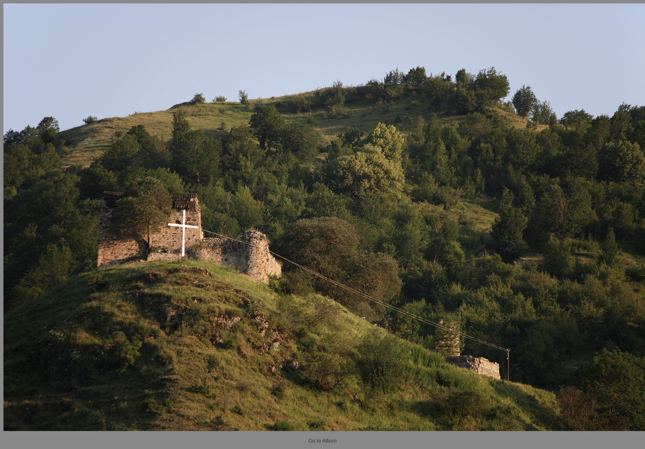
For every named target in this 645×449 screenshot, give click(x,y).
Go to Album (322, 441)
